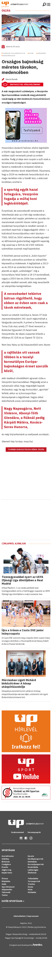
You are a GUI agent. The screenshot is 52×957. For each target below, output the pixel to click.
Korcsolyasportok (36, 864)
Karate (31, 856)
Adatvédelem (20, 916)
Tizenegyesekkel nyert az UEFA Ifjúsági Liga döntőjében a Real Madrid (22, 580)
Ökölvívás (32, 873)
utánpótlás (42, 53)
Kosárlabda (33, 867)
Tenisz (5, 895)
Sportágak (8, 850)
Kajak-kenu (7, 873)
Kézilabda (32, 862)
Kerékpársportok (35, 859)
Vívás (30, 889)
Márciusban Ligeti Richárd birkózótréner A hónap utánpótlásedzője (19, 683)
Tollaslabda (33, 878)
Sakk (4, 884)
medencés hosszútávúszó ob (14, 53)
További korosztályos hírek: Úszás (26, 449)
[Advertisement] (26, 479)
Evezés (5, 867)
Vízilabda (32, 892)
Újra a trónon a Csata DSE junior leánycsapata (23, 631)
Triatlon (31, 884)
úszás (31, 53)
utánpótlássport (9, 55)
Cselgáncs (6, 864)
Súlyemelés (7, 889)
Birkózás (6, 862)
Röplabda (6, 881)
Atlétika (5, 859)
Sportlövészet (8, 887)
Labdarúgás (33, 870)
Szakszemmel (17, 832)
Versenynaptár (34, 832)
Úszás (6, 10)
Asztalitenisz (8, 856)
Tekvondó (6, 892)
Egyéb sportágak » (13, 901)
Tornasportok (34, 881)
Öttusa (5, 878)
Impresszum (33, 916)
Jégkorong (6, 870)
